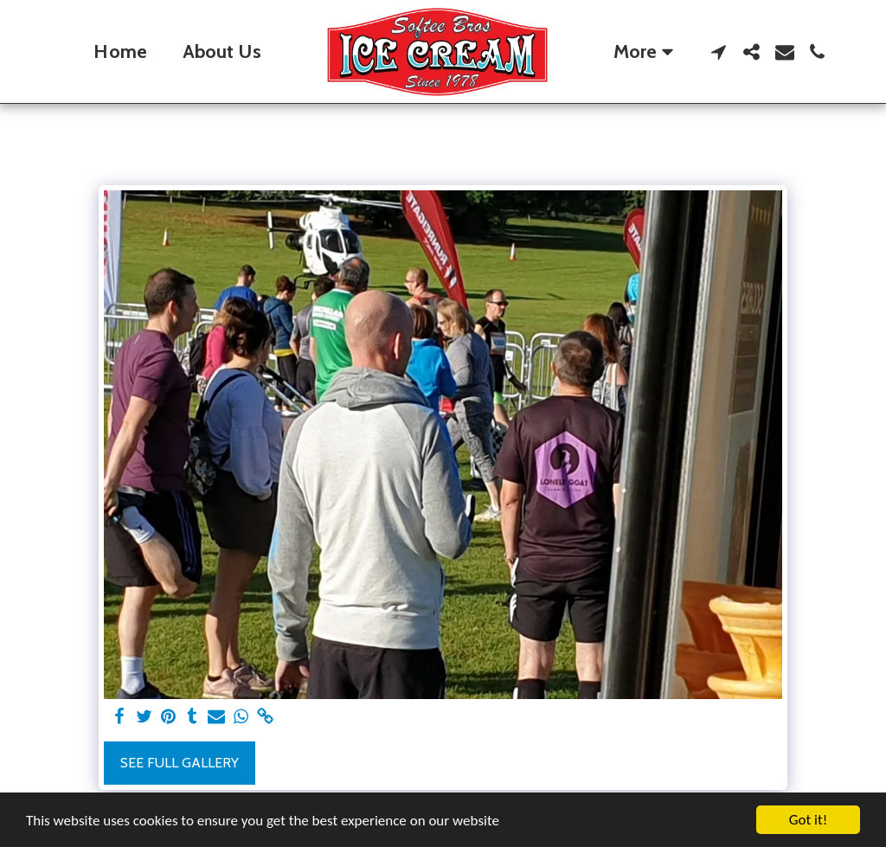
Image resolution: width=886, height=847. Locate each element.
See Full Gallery (179, 762)
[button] (719, 51)
